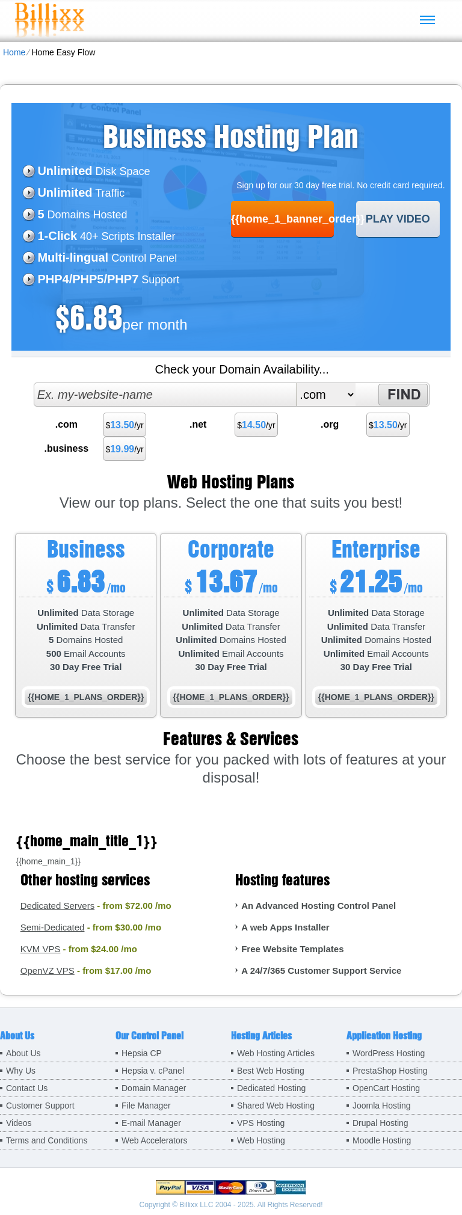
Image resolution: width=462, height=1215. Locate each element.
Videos (19, 1123)
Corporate (231, 548)
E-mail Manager (151, 1123)
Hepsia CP (142, 1053)
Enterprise (375, 548)
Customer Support (40, 1105)
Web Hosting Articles (276, 1053)
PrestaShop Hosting (390, 1070)
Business (86, 548)
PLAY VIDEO (398, 219)
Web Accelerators (154, 1140)
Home (14, 52)
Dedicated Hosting (271, 1088)
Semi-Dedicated (52, 927)
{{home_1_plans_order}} (86, 697)
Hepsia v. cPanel (153, 1070)
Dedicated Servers (57, 905)
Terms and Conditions (46, 1140)
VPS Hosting (261, 1123)
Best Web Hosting (270, 1070)
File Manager (146, 1105)
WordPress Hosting (389, 1053)
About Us (23, 1053)
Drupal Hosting (380, 1123)
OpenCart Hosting (386, 1088)
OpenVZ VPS (47, 970)
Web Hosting (261, 1140)
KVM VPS (40, 949)
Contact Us (27, 1088)
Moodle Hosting (382, 1140)
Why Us (20, 1070)
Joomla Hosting (382, 1105)
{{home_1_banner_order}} (282, 219)
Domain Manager (154, 1088)
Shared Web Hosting (276, 1105)
